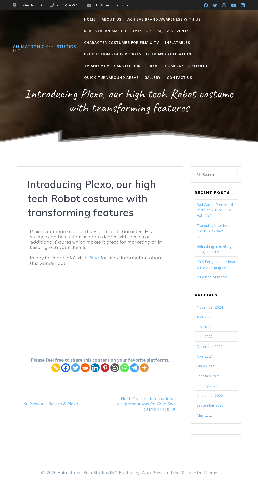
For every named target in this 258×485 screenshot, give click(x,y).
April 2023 (205, 317)
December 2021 (210, 346)
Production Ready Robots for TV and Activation (137, 54)
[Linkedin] (95, 367)
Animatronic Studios (44, 48)
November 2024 (210, 307)
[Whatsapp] (124, 367)
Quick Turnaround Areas (111, 77)
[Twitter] (75, 367)
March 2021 (206, 366)
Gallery (152, 77)
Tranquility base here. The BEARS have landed (214, 231)
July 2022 (204, 326)
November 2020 (210, 395)
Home (90, 19)
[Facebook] (65, 367)
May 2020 (205, 415)
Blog (154, 65)
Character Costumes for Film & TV (121, 42)
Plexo (93, 258)
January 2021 (207, 385)
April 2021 (205, 356)
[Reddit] (85, 367)
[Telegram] (134, 367)
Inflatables (177, 42)
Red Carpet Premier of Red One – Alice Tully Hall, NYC (215, 210)
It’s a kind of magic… (213, 277)
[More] (144, 367)
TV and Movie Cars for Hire (113, 65)
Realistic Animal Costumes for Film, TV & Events (136, 30)
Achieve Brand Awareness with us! (164, 19)
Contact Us (179, 77)
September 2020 (210, 405)
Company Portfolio (186, 65)
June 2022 (205, 336)
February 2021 (208, 376)
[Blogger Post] (114, 367)
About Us (111, 19)
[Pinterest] (105, 367)
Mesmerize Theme (198, 472)
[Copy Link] (55, 367)
